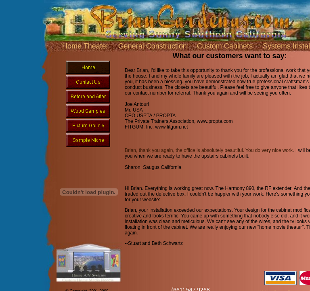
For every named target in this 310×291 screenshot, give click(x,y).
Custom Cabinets (225, 46)
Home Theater (85, 46)
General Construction (152, 46)
